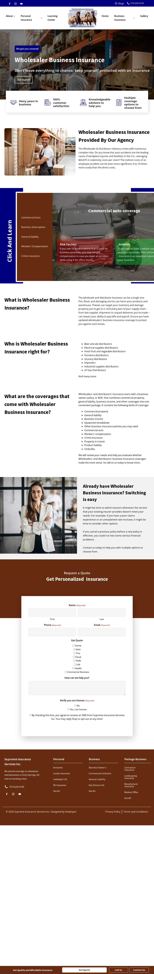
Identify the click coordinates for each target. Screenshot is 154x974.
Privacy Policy (112, 811)
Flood (78, 656)
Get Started (23, 79)
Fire (78, 653)
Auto (78, 649)
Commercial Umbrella (100, 773)
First (52, 619)
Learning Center (52, 17)
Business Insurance (119, 17)
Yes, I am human (78, 709)
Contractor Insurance (130, 768)
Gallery (144, 16)
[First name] (52, 612)
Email (101, 625)
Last (102, 619)
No (78, 705)
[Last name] (101, 612)
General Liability (97, 779)
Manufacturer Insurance (131, 785)
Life (78, 664)
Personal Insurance (26, 17)
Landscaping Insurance (130, 777)
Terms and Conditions (136, 811)
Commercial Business (78, 671)
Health (78, 668)
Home (105, 16)
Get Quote (84, 969)
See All (56, 791)
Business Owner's (97, 767)
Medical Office (131, 792)
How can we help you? (77, 677)
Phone (52, 625)
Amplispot (70, 811)
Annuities (58, 767)
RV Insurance (59, 785)
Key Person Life (96, 785)
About (9, 16)
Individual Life (60, 779)
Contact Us (139, 969)
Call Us (118, 969)
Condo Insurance (61, 773)
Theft (78, 660)
